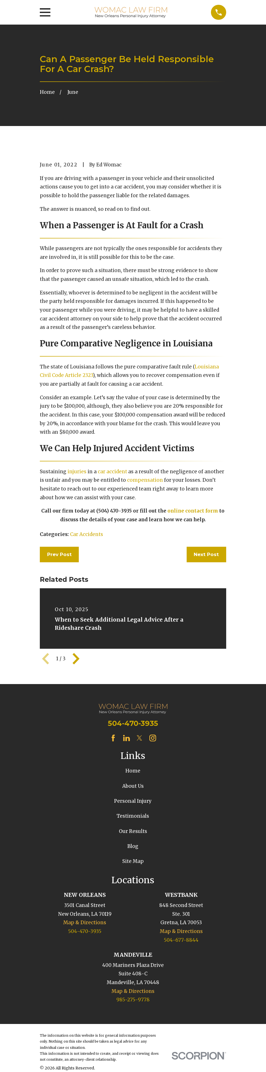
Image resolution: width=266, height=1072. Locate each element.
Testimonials (133, 816)
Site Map (133, 861)
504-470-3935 (133, 723)
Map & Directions (84, 922)
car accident (112, 471)
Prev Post (59, 554)
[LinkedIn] (126, 738)
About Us (133, 786)
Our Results (133, 831)
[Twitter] (139, 738)
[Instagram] (152, 738)
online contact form (192, 511)
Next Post (206, 554)
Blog (132, 846)
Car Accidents (86, 534)
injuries (76, 471)
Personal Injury (133, 801)
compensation (145, 480)
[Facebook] (113, 738)
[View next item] (76, 658)
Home (132, 771)
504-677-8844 (181, 940)
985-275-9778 (133, 1000)
